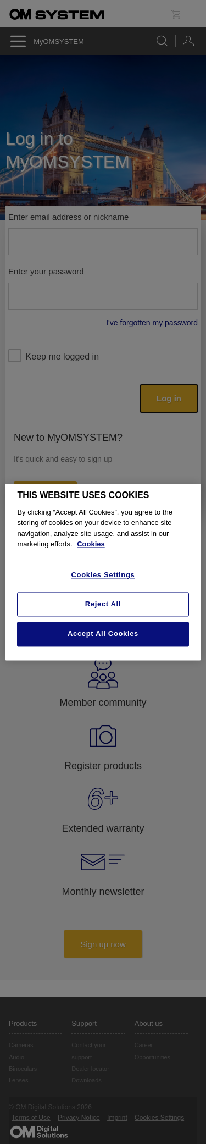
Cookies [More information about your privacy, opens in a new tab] (91, 544)
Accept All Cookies (103, 634)
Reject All (103, 604)
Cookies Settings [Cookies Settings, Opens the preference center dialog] (103, 575)
